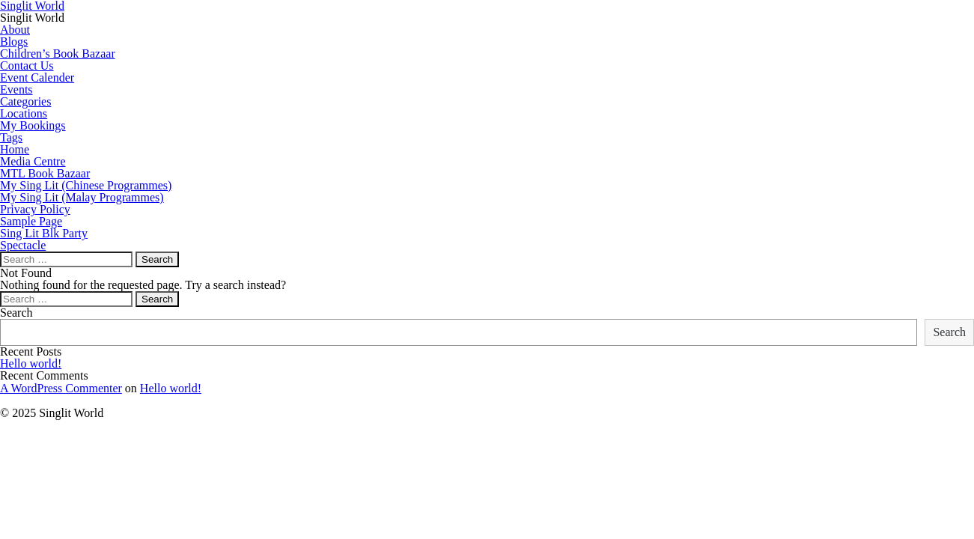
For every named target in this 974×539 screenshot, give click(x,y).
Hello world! (30, 363)
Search (16, 312)
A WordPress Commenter (61, 388)
